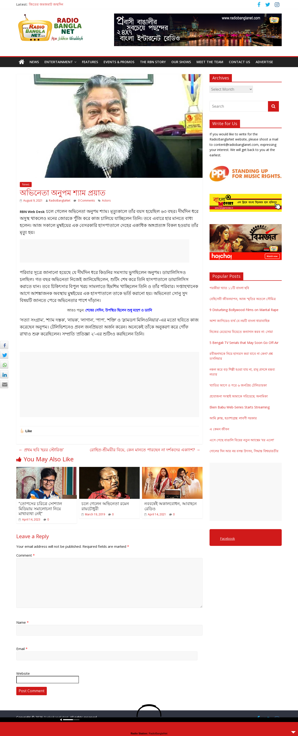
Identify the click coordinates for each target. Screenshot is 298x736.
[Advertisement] (104, 251)
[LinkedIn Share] (4, 374)
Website (23, 673)
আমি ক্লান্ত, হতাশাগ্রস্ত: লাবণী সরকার (233, 418)
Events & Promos (119, 62)
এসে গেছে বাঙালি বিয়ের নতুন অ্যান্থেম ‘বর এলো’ (242, 440)
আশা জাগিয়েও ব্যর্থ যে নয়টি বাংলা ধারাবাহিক (240, 320)
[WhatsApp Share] (4, 364)
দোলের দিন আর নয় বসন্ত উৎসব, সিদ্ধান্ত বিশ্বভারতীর (244, 451)
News (34, 62)
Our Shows (181, 62)
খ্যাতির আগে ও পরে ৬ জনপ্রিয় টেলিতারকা (238, 385)
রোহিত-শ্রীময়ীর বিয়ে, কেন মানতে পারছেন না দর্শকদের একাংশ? (145, 449)
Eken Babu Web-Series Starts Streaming (240, 407)
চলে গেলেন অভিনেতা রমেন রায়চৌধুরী (105, 506)
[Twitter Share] (4, 355)
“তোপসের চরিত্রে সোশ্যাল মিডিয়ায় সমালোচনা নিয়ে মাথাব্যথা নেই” (40, 508)
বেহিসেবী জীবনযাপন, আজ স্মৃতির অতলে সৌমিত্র (243, 299)
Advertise (264, 62)
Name (22, 622)
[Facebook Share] (4, 345)
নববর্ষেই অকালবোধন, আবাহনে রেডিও (170, 506)
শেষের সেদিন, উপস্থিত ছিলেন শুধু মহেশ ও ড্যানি (118, 310)
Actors (106, 200)
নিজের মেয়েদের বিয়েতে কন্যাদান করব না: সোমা (241, 331)
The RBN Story (153, 62)
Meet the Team (209, 62)
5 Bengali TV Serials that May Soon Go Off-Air (244, 342)
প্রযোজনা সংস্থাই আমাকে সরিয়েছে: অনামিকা (239, 396)
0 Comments (84, 200)
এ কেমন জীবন (219, 429)
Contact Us (239, 62)
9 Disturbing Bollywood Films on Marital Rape (244, 310)
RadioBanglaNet (59, 200)
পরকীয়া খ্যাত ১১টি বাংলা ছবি (229, 288)
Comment (25, 555)
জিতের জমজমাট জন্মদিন (46, 4)
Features (90, 62)
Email (21, 648)
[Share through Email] (4, 384)
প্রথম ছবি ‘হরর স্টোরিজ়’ (41, 449)
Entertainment (58, 62)
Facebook (227, 538)
